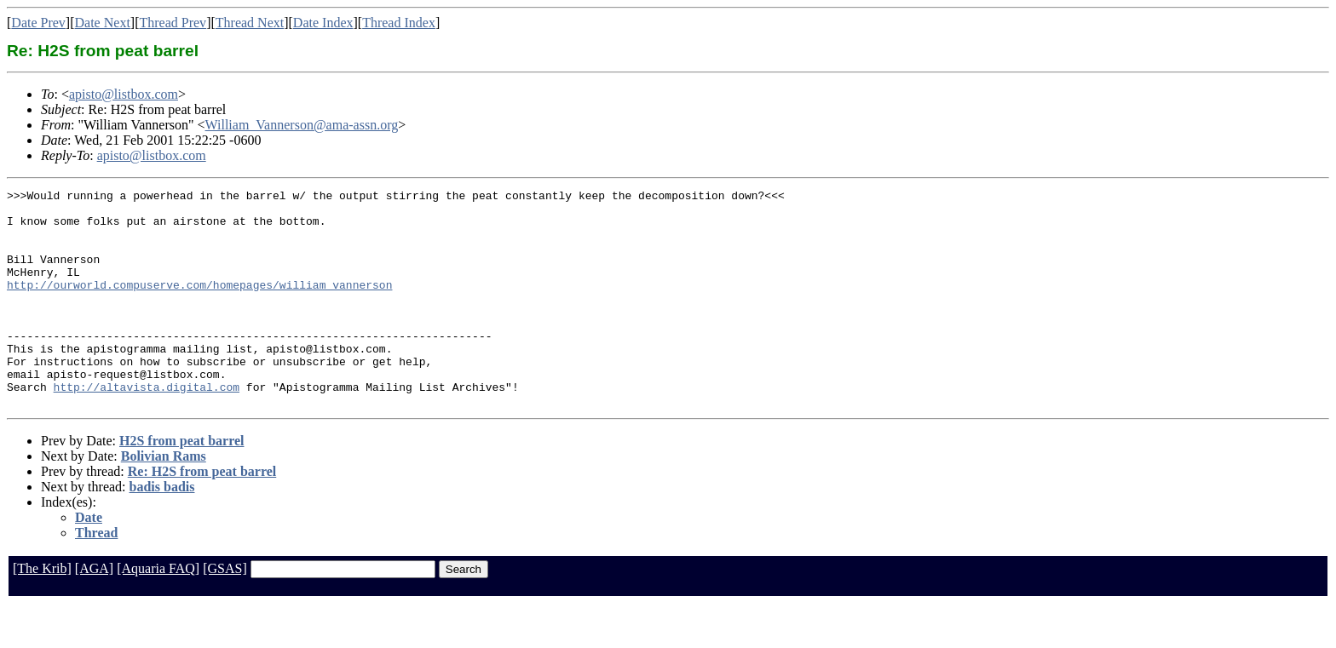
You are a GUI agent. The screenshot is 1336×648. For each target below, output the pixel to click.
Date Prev (38, 22)
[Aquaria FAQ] (158, 612)
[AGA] (94, 612)
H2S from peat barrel (182, 484)
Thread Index (398, 22)
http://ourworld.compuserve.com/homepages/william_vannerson (199, 305)
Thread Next (250, 22)
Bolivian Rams (163, 499)
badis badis (162, 530)
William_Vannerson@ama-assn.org (302, 125)
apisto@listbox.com (123, 94)
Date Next (102, 22)
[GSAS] (225, 612)
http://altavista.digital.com (146, 427)
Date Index (323, 22)
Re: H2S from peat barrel (202, 515)
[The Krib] (42, 612)
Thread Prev (172, 22)
